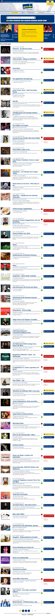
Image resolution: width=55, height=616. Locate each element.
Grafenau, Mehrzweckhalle (19, 529)
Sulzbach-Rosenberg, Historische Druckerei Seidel (23, 539)
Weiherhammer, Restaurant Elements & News (22, 459)
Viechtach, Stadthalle (18, 289)
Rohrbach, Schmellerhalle (19, 50)
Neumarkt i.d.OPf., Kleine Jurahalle (20, 61)
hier (35, 36)
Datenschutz (24, 614)
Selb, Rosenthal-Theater (18, 334)
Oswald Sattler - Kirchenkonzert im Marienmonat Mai (5, 35)
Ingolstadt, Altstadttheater (19, 447)
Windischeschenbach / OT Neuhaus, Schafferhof (23, 347)
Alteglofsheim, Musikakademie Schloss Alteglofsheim (24, 116)
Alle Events (15, 12)
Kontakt (27, 1)
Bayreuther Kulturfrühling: (18, 403)
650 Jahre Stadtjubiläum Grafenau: (20, 527)
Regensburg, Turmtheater (18, 70)
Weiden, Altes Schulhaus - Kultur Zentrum (22, 225)
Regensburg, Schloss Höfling (19, 95)
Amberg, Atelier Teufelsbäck (19, 301)
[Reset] (35, 17)
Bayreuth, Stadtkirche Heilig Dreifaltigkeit (22, 200)
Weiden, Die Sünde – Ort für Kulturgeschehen (22, 485)
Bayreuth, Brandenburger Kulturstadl (21, 425)
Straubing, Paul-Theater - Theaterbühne (21, 358)
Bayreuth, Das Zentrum (18, 404)
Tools (23, 1)
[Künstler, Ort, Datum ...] (21, 17)
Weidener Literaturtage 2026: (19, 140)
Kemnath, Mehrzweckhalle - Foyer (20, 103)
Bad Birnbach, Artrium (18, 235)
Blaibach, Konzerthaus (18, 312)
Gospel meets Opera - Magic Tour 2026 (46, 35)
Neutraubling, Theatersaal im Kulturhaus (21, 593)
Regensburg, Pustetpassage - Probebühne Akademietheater (25, 580)
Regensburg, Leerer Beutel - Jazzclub (21, 246)
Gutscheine (40, 12)
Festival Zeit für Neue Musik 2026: (20, 127)
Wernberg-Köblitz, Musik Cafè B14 (20, 210)
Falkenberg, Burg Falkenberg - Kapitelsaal (21, 471)
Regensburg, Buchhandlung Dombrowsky (22, 257)
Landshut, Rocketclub (18, 437)
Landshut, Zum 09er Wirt (18, 496)
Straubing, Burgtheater (18, 371)
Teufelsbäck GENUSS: (17, 299)
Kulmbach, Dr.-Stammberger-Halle (20, 151)
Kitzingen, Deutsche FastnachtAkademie (21, 549)
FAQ (14, 1)
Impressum (32, 1)
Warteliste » (45, 141)
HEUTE (23, 12)
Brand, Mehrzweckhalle (18, 604)
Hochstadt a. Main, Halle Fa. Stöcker (21, 516)
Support (20, 1)
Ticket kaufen (48, 69)
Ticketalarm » (45, 142)
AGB (16, 1)
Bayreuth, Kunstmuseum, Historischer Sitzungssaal (23, 129)
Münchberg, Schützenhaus (19, 278)
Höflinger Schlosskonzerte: (18, 93)
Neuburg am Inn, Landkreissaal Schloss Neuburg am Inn (24, 507)
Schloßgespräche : (17, 114)
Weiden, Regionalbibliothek (19, 141)
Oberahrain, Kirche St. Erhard (19, 571)
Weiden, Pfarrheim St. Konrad (19, 560)
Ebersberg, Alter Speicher (18, 393)
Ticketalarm (31, 12)
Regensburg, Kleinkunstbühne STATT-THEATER (23, 163)
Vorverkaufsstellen (7, 1)
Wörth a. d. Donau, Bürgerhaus (20, 175)
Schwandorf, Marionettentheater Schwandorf (22, 81)
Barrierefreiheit (30, 614)
